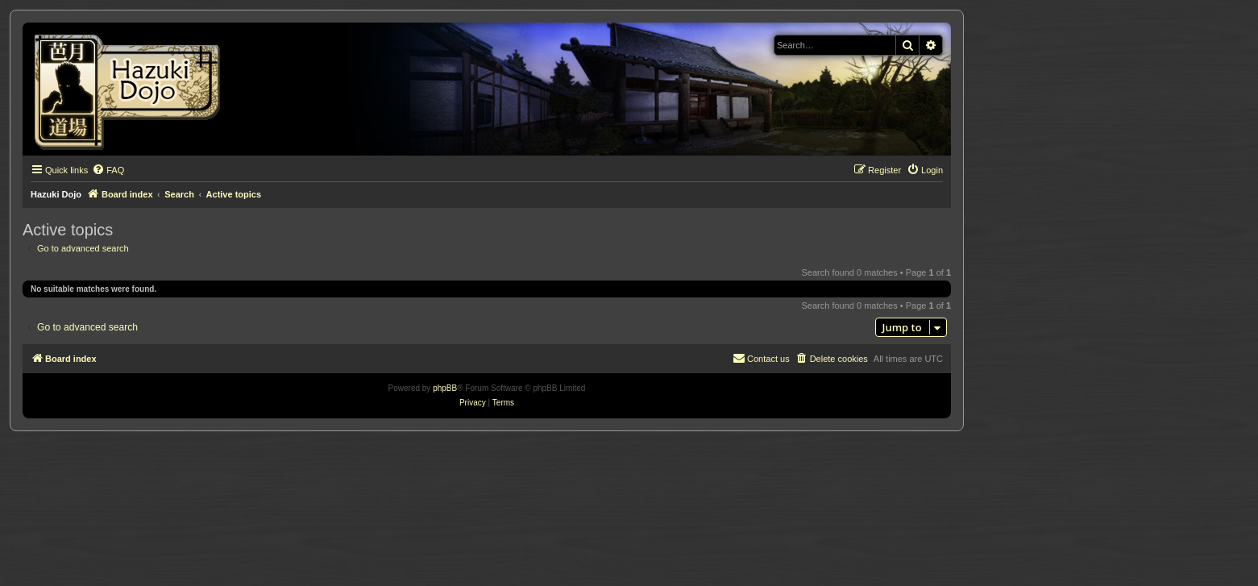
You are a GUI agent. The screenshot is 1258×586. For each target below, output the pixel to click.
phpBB (445, 388)
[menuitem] (108, 170)
